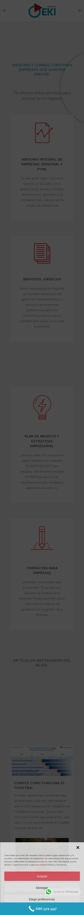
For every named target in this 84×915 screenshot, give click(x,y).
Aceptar (42, 876)
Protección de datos (54, 909)
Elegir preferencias (42, 899)
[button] (78, 847)
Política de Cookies (30, 909)
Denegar (42, 887)
